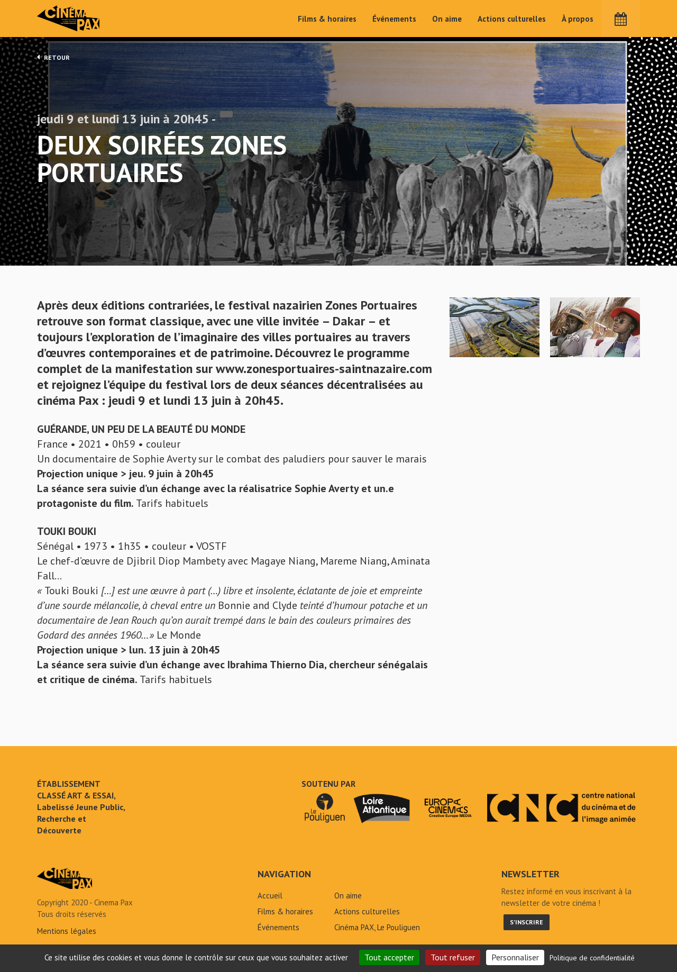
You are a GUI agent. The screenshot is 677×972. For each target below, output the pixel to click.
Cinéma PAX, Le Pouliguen (377, 930)
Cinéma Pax (69, 18)
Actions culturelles (512, 19)
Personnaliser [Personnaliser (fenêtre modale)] (515, 957)
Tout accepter (389, 957)
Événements (394, 19)
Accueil (270, 899)
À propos (577, 19)
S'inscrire (526, 925)
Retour (53, 57)
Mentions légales (66, 934)
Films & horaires (327, 19)
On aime (447, 19)
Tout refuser (453, 957)
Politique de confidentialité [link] (592, 957)
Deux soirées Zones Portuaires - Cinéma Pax (64, 881)
